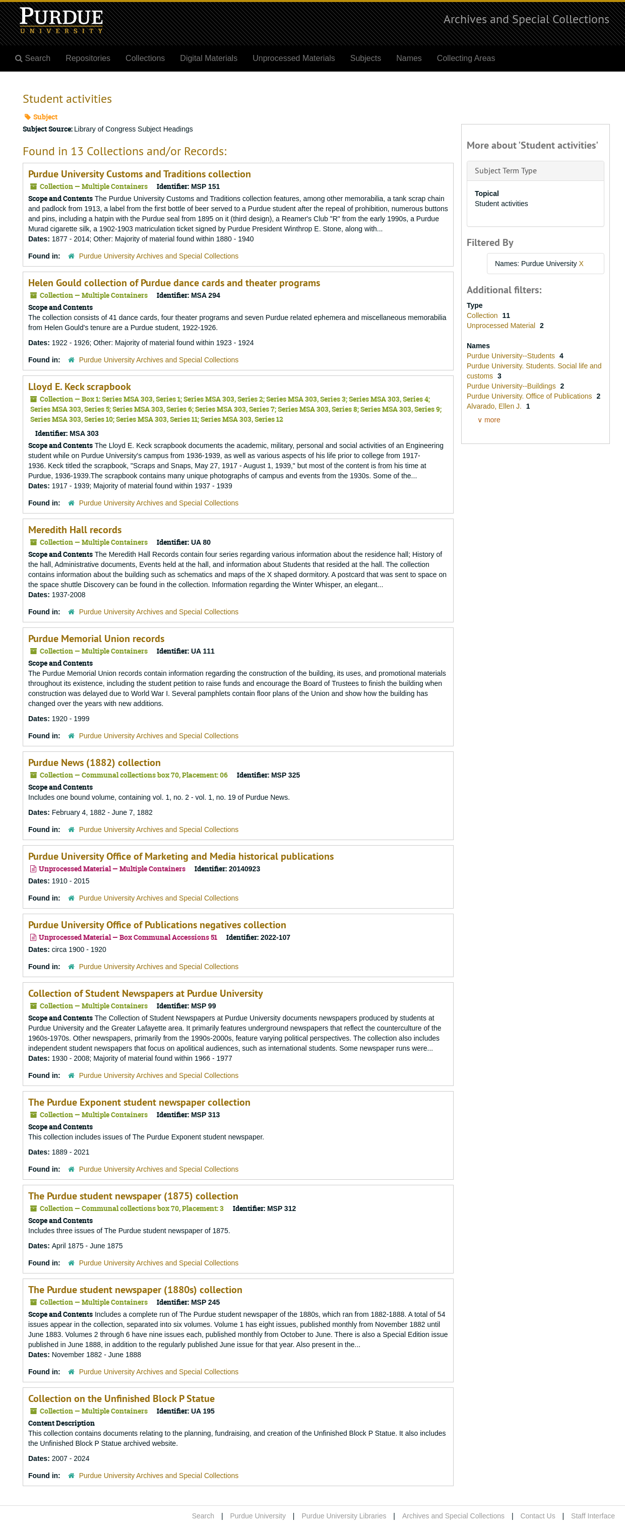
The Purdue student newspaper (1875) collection (133, 1195)
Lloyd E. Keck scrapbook (79, 386)
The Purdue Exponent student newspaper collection (139, 1102)
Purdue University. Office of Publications (530, 396)
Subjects (365, 58)
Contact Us (537, 1516)
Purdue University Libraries (343, 1516)
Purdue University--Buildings (512, 386)
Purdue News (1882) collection (94, 762)
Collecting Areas (466, 58)
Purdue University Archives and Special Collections (159, 256)
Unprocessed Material (502, 326)
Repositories (88, 58)
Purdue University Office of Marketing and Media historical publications (181, 856)
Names (409, 58)
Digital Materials (208, 58)
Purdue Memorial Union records (96, 638)
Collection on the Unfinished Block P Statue (121, 1398)
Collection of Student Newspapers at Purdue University (145, 993)
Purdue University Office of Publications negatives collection (157, 924)
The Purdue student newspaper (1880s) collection (135, 1289)
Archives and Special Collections (526, 18)
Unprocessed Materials (294, 58)
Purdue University (258, 1516)
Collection (483, 315)
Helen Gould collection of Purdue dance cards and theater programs (174, 282)
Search (203, 1516)
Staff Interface (593, 1516)
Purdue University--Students (512, 356)
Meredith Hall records (74, 529)
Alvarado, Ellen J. (495, 406)
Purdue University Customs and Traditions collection (139, 173)
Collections (145, 58)
